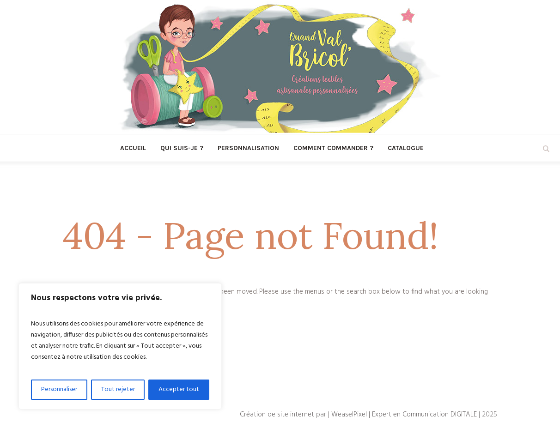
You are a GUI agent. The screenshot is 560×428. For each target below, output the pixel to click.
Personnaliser (59, 389)
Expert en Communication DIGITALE (424, 414)
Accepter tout (178, 389)
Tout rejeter (118, 389)
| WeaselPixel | (350, 414)
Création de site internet (277, 414)
